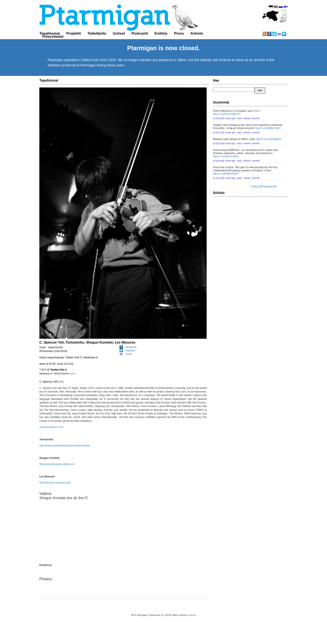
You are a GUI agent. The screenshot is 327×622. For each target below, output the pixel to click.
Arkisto (196, 33)
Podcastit (140, 33)
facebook (128, 347)
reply (239, 118)
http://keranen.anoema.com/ (55, 482)
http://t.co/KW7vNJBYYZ (227, 114)
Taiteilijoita (96, 33)
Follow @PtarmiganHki (264, 186)
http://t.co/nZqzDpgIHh (268, 139)
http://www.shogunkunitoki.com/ (57, 464)
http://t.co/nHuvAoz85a (225, 156)
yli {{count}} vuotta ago (224, 118)
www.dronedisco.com (51, 427)
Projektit (73, 33)
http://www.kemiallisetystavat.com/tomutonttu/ (64, 445)
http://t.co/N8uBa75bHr (268, 128)
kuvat (126, 353)
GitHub (192, 615)
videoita (127, 350)
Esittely (160, 33)
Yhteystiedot (53, 36)
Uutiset (119, 33)
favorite (255, 118)
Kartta (72, 373)
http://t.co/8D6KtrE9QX (226, 173)
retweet (247, 118)
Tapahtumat (49, 33)
